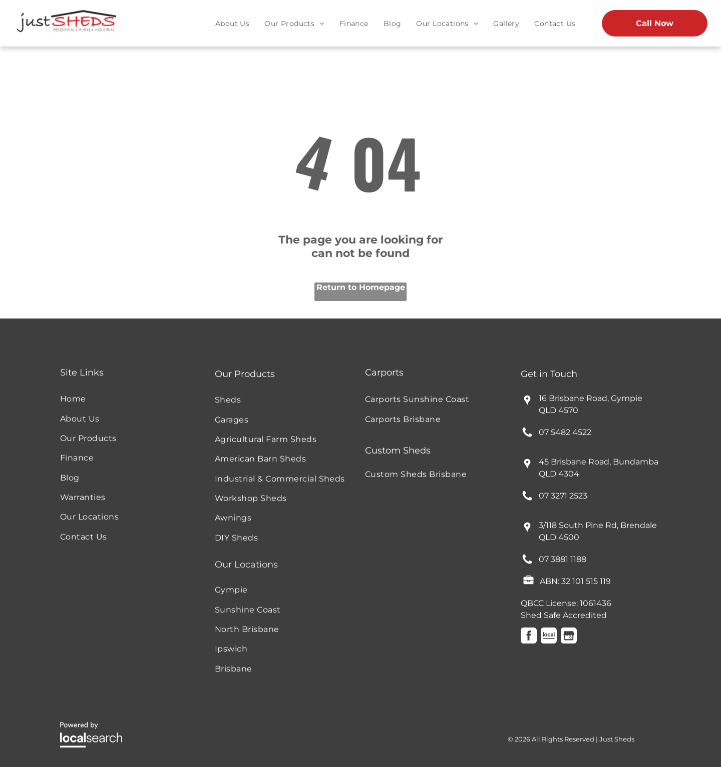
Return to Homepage (360, 287)
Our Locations (246, 564)
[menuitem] (232, 23)
